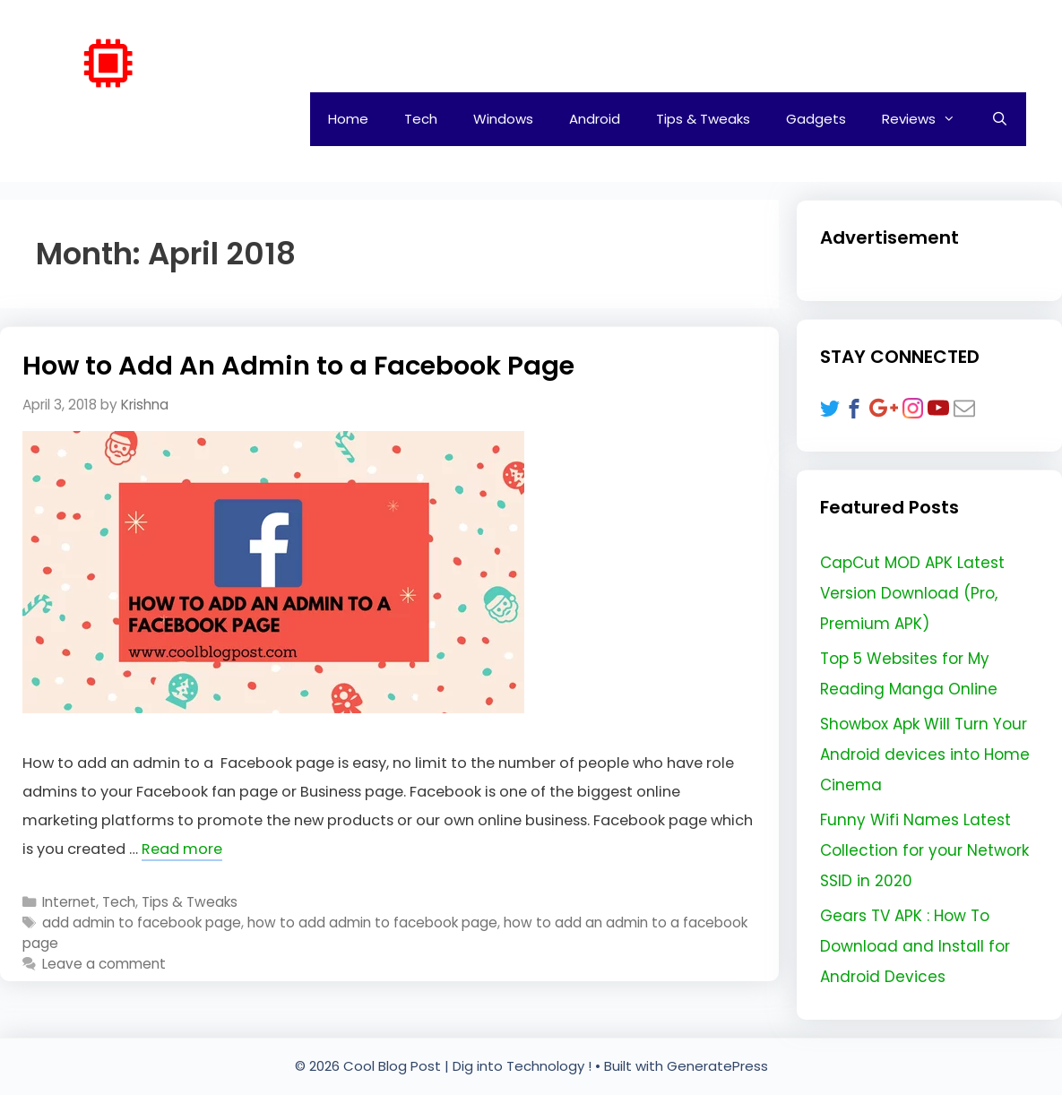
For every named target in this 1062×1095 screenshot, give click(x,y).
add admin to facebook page (141, 922)
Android (594, 118)
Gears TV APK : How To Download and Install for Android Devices (915, 946)
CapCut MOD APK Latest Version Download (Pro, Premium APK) (912, 593)
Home (348, 118)
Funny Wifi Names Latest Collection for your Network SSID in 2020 (924, 850)
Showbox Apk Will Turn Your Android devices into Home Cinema (925, 754)
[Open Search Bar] (999, 119)
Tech (420, 118)
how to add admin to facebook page (372, 922)
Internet (69, 901)
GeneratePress (717, 1065)
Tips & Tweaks (703, 118)
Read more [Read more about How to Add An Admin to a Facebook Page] (182, 849)
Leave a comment (104, 963)
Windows (503, 118)
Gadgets (816, 118)
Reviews (927, 119)
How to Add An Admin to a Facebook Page (298, 366)
